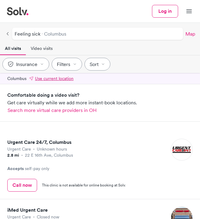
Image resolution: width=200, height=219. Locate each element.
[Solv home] (17, 11)
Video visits (42, 48)
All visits (13, 48)
